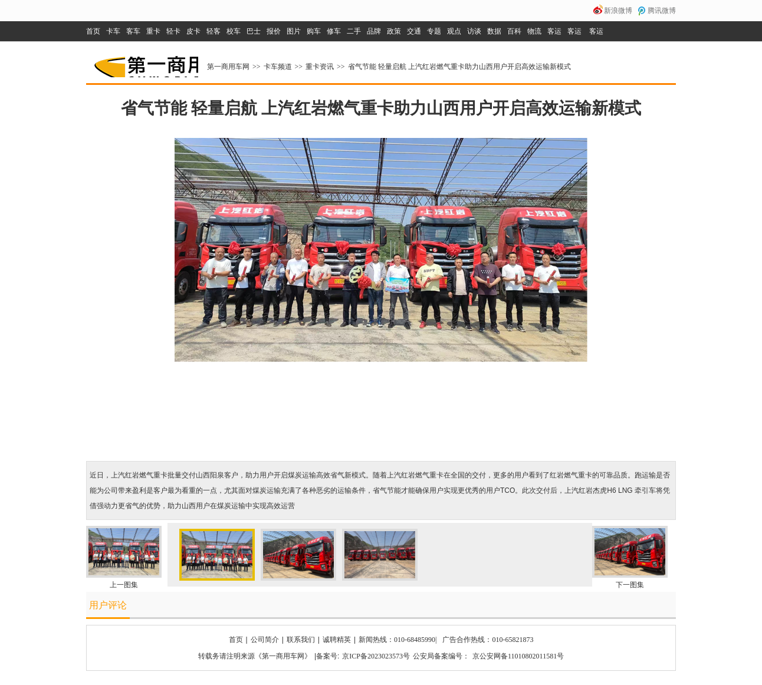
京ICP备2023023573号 (376, 656)
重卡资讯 (320, 66)
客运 (554, 31)
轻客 (213, 31)
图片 (294, 31)
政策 (394, 31)
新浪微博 (618, 10)
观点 (454, 31)
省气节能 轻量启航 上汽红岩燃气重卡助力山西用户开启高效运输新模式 (459, 66)
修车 (334, 31)
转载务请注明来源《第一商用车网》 (254, 656)
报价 (274, 31)
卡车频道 (278, 66)
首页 (93, 31)
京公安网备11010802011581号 (518, 656)
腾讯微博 (662, 10)
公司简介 (265, 639)
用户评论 (108, 605)
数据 (494, 31)
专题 (434, 31)
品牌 (374, 31)
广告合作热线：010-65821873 (487, 639)
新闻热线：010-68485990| (397, 639)
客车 (133, 31)
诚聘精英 (337, 639)
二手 (354, 31)
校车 (233, 31)
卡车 (113, 31)
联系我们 (301, 639)
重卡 (153, 31)
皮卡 (193, 31)
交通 (414, 31)
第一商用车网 (145, 62)
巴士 (254, 31)
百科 (514, 31)
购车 (314, 31)
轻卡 (173, 31)
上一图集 (124, 585)
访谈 (474, 31)
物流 (534, 31)
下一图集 (630, 585)
